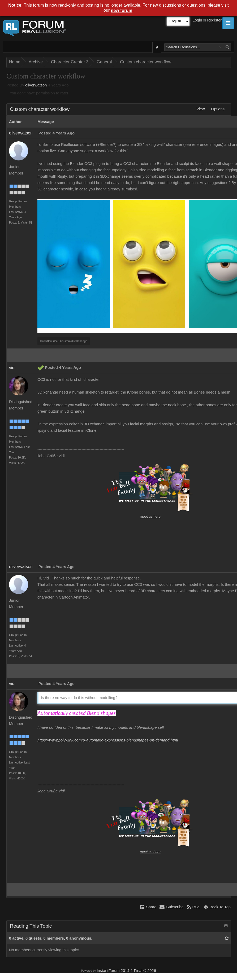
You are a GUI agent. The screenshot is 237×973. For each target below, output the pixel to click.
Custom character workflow (145, 62)
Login (197, 20)
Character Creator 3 (69, 62)
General (104, 62)
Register (214, 20)
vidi (12, 367)
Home (14, 62)
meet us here (150, 516)
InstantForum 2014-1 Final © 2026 (126, 970)
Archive (36, 62)
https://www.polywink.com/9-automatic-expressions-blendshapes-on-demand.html (107, 740)
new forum (121, 10)
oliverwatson (36, 85)
